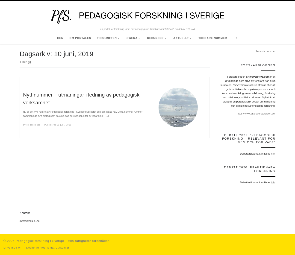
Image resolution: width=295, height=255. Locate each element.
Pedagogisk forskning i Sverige (40, 241)
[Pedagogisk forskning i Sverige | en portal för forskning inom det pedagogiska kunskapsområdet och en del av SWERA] (147, 14)
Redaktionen (34, 125)
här (273, 153)
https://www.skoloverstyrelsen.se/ (256, 113)
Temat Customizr (58, 247)
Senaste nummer (265, 51)
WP (20, 247)
